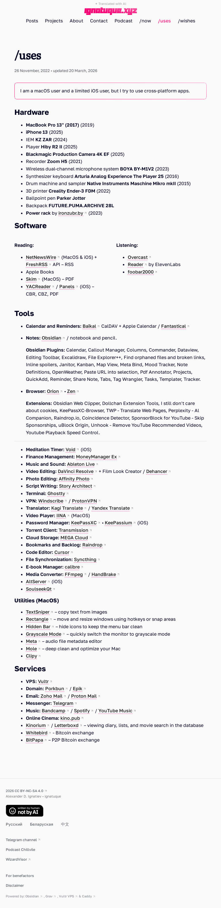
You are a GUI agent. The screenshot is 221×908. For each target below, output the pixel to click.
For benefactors (20, 875)
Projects (54, 21)
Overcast (138, 257)
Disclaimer (15, 885)
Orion (53, 391)
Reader (135, 264)
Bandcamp (53, 710)
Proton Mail (84, 696)
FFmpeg (74, 574)
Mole (31, 648)
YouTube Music (115, 710)
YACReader (38, 286)
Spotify (82, 710)
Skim (31, 279)
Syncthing (85, 559)
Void (70, 449)
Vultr (43, 681)
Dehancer (156, 471)
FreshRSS (36, 264)
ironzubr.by (70, 213)
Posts (32, 21)
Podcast (123, 21)
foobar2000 (141, 272)
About (76, 21)
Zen (71, 391)
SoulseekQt (39, 589)
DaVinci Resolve (76, 471)
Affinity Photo (74, 479)
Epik (77, 688)
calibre (72, 567)
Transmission (73, 530)
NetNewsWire (41, 257)
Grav (48, 896)
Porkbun (54, 688)
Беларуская (42, 824)
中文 (65, 824)
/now (145, 21)
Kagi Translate (67, 508)
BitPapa (34, 740)
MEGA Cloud (74, 537)
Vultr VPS (66, 896)
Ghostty (56, 493)
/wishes (186, 21)
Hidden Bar (38, 626)
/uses (164, 21)
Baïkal (89, 326)
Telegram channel (21, 839)
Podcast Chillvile (20, 849)
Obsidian (51, 338)
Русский (14, 824)
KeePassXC (84, 522)
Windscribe (50, 501)
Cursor (61, 552)
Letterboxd (66, 725)
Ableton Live (81, 464)
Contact (99, 21)
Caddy (87, 896)
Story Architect (75, 486)
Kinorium (36, 725)
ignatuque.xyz (110, 10)
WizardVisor (16, 859)
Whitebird (36, 733)
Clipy (31, 656)
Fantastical (173, 326)
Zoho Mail (51, 696)
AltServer (36, 581)
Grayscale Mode (43, 634)
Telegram (63, 703)
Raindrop (92, 545)
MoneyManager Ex (96, 456)
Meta (31, 641)
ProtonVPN (84, 501)
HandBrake (104, 574)
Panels (67, 286)
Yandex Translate (111, 508)
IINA (61, 515)
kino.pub (70, 718)
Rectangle (37, 619)
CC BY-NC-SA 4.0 (29, 791)
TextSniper (37, 612)
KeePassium (118, 522)
